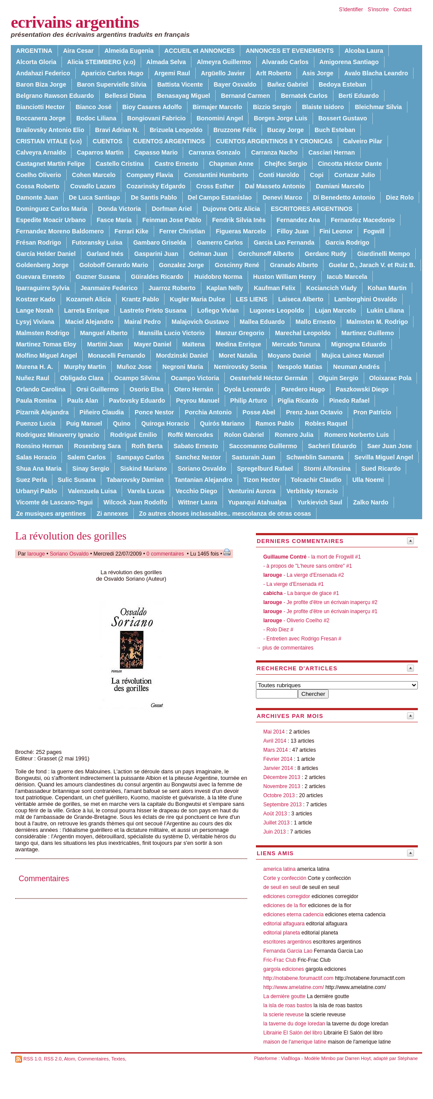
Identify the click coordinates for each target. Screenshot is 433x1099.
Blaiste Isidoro (323, 106)
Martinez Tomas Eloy (46, 344)
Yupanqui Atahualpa (257, 502)
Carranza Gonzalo (214, 152)
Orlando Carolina (40, 389)
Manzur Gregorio (240, 333)
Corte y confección (284, 878)
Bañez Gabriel (287, 84)
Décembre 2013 (281, 777)
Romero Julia (294, 434)
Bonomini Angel (220, 118)
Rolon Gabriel (244, 434)
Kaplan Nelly (225, 287)
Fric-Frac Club (279, 960)
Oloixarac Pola (390, 378)
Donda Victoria (119, 208)
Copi (316, 174)
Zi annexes (112, 513)
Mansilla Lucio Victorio (172, 333)
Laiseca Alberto (300, 299)
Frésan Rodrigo (38, 242)
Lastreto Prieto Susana (153, 310)
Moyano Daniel (289, 355)
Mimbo (328, 1058)
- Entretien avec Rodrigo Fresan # (302, 639)
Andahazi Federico (43, 73)
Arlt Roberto (273, 73)
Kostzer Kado (35, 299)
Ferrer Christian (182, 231)
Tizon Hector (261, 479)
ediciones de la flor (285, 905)
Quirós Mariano (222, 423)
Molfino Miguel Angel (46, 355)
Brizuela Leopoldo (176, 129)
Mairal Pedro (142, 321)
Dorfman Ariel (172, 208)
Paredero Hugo (303, 389)
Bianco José (94, 106)
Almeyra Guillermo (224, 61)
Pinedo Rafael (349, 400)
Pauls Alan (82, 400)
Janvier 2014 (278, 768)
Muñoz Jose (134, 366)
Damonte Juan (37, 197)
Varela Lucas (146, 491)
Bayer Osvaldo (235, 84)
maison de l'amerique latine (294, 1042)
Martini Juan (105, 344)
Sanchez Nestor (198, 457)
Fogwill (373, 231)
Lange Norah (34, 310)
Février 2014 (277, 759)
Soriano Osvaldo (202, 468)
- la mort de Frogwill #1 (312, 557)
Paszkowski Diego (362, 389)
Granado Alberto (294, 265)
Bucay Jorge (285, 129)
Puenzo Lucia (35, 423)
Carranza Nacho (274, 152)
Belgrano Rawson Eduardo (55, 95)
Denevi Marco (282, 197)
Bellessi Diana (125, 95)
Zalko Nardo (370, 502)
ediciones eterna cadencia (293, 915)
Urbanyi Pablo (36, 491)
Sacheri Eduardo (332, 446)
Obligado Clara (81, 378)
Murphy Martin (85, 366)
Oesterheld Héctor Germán (268, 378)
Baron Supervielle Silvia (111, 84)
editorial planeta (281, 933)
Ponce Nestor (154, 412)
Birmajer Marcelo (217, 106)
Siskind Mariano (143, 468)
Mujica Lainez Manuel (353, 355)
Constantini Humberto (216, 174)
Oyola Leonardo (247, 389)
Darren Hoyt (358, 1058)
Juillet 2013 (276, 823)
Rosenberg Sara (97, 446)
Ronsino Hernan (39, 446)
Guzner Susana (98, 276)
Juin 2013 (274, 832)
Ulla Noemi (368, 479)
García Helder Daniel (46, 253)
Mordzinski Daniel (182, 355)
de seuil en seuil (282, 887)
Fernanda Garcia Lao (287, 951)
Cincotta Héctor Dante (350, 163)
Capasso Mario (156, 152)
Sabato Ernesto (196, 446)
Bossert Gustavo (342, 118)
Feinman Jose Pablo (171, 220)
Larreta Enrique (86, 310)
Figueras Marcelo (241, 231)
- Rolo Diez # (278, 630)
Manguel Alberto (104, 333)
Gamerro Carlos (220, 242)
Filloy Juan (293, 231)
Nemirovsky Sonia (240, 366)
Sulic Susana (77, 479)
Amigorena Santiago (349, 61)
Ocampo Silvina (137, 378)
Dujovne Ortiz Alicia (231, 208)
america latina (279, 869)
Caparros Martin (100, 152)
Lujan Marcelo (335, 310)
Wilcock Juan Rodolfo (135, 502)
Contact (402, 9)
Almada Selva (166, 61)
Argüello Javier (223, 73)
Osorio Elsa (146, 389)
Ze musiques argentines (51, 513)
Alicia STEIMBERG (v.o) (101, 61)
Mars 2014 (275, 750)
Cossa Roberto (37, 186)
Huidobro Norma (218, 276)
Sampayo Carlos (140, 457)
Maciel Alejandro (89, 321)
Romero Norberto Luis (356, 434)
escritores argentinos (287, 942)
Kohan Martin (387, 287)
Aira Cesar (78, 50)
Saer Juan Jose (389, 446)
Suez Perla (31, 479)
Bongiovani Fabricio (156, 118)
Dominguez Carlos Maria (51, 208)
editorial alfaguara (283, 924)
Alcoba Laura (364, 50)
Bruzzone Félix (234, 129)
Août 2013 (275, 814)
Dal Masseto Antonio (275, 186)
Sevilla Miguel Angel (383, 457)
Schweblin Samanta (314, 457)
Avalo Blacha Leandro (376, 73)
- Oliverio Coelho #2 (296, 620)
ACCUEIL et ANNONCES (200, 50)
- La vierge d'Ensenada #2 (303, 575)
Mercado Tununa (296, 344)
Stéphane (407, 1058)
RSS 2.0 (52, 1058)
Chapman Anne (231, 163)
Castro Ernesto (176, 163)
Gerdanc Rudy (325, 253)
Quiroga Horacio (165, 423)
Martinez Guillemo (368, 333)
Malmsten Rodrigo (42, 333)
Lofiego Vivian (218, 310)
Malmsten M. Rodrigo (377, 321)
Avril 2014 (274, 741)
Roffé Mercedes (190, 434)
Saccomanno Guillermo (263, 446)
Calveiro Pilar (362, 141)
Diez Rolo (400, 197)
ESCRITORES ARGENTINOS (311, 208)
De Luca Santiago (94, 197)
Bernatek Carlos (304, 95)
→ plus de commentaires (284, 648)
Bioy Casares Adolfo (152, 106)
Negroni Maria (182, 366)
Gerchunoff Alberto (266, 253)
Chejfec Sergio (286, 163)
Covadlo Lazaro (93, 186)
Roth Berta (147, 446)
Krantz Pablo (140, 299)
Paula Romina (36, 400)
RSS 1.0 (32, 1058)
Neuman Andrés (356, 366)
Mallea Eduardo (262, 321)
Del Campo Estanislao (220, 197)
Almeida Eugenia (128, 50)
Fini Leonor (336, 231)
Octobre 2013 (279, 795)
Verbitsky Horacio (312, 491)
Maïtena (193, 344)
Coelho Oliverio (38, 174)
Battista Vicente (180, 84)
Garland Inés (105, 253)
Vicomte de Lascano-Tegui (54, 502)
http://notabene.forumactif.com (298, 978)
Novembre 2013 (281, 786)
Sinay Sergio (90, 468)
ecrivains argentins (75, 22)
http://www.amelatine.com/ (293, 987)
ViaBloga (290, 1058)
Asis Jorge (317, 73)
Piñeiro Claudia (102, 412)
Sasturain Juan (253, 457)
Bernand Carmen (245, 95)
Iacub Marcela (347, 276)
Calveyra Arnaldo (41, 152)
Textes (118, 1058)
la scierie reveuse (283, 1015)
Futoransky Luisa (97, 242)
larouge (36, 554)
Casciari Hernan (331, 152)
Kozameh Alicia (88, 299)
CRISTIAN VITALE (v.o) (49, 141)
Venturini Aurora (252, 491)
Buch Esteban (335, 129)
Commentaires (93, 1058)
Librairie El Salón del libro (293, 1033)
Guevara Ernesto (40, 276)
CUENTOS (108, 141)
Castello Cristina (120, 163)
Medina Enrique (238, 344)
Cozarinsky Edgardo (155, 186)
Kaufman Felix (274, 287)
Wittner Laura (197, 502)
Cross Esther (215, 186)
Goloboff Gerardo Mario (113, 265)
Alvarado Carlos (285, 61)
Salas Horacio (36, 457)
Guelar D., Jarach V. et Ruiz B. (372, 265)
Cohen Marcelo (94, 174)
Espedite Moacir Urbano (51, 220)
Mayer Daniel (152, 344)
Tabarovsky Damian (135, 479)
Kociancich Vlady (331, 287)
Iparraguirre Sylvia (43, 287)
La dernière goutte (284, 996)
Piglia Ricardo (298, 400)
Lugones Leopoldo (276, 310)
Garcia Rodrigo (347, 242)
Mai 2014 (273, 732)
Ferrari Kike (132, 231)
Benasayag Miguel (183, 95)
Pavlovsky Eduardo (137, 400)
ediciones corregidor (286, 896)
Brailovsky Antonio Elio (50, 129)
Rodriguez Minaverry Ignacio (57, 434)
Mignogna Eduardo (358, 344)
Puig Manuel (84, 423)
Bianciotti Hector (40, 106)
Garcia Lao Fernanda (284, 242)
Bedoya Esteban (342, 84)
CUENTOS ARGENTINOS (169, 141)
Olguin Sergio (338, 378)
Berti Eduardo (359, 95)
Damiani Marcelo (340, 186)
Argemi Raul (172, 73)
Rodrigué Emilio (133, 434)
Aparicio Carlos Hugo (112, 73)
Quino (122, 423)
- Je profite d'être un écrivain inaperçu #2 (320, 602)
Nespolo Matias (300, 366)
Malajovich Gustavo (200, 321)
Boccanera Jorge (40, 118)
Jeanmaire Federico (109, 287)
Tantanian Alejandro (203, 479)
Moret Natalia (238, 355)
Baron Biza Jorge (41, 84)
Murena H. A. (34, 366)
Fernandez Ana (298, 220)
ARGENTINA (34, 50)
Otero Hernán (193, 389)
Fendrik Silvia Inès (239, 220)
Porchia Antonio (208, 412)
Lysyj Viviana (35, 321)
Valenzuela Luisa (92, 491)
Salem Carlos (86, 457)
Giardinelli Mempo (383, 253)
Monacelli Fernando (116, 355)
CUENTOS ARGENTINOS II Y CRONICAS (274, 141)
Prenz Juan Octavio (314, 412)
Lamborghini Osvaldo (365, 299)
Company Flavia (149, 174)
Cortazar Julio (354, 174)
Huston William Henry (284, 276)
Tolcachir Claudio (316, 479)
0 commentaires (165, 554)
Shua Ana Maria (38, 468)
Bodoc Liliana (96, 118)
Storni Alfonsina (327, 468)
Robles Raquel (326, 423)
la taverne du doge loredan (294, 1024)
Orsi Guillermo (97, 389)
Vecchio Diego (196, 491)
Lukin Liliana (385, 310)
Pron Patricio (372, 412)
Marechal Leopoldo (302, 333)
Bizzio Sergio (272, 106)
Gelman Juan (208, 253)
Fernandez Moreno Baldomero (60, 231)
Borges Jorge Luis (280, 118)
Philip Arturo (248, 400)
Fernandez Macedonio (363, 220)
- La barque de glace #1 (301, 593)
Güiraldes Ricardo (157, 276)
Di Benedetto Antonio (344, 197)
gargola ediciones (283, 969)
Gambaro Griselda (159, 242)
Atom (69, 1058)
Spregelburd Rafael (265, 468)
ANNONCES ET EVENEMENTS (289, 50)
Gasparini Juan (156, 253)
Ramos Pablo (274, 423)
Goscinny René (237, 265)
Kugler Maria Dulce (197, 299)
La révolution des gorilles (70, 536)
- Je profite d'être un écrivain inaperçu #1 (320, 611)
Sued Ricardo (381, 468)
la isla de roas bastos (287, 1005)
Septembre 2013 (282, 805)
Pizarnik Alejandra (42, 412)
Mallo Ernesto (316, 321)
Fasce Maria (114, 220)
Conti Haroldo (279, 174)
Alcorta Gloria (36, 61)
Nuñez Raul (32, 378)
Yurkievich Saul (319, 502)
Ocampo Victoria (195, 378)
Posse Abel (258, 412)
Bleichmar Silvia (378, 106)
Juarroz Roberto (172, 287)
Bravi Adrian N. (117, 129)
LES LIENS (252, 299)
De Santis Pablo (154, 197)
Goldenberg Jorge (42, 265)
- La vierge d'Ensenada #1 (293, 584)
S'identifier (351, 9)
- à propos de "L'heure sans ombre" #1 (307, 566)
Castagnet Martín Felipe (50, 163)
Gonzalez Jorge (181, 265)
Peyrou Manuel (197, 400)
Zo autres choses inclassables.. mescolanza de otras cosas (225, 513)
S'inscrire (378, 9)
